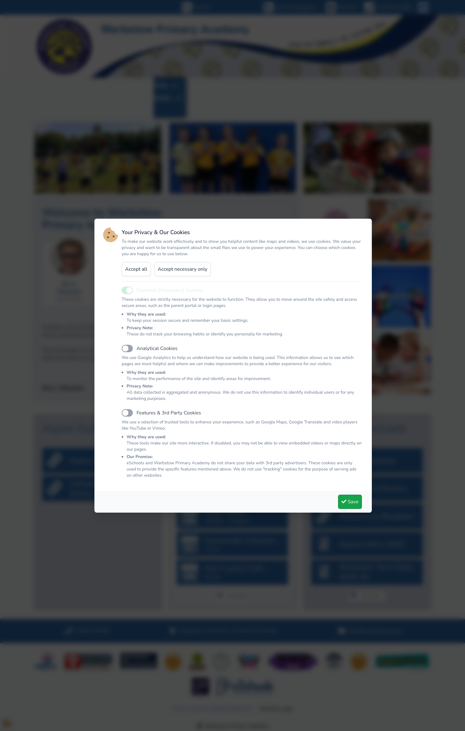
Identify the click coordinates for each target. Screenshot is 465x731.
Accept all (136, 269)
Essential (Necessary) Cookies (170, 290)
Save (350, 501)
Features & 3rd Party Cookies (169, 412)
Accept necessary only (182, 269)
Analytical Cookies (157, 348)
